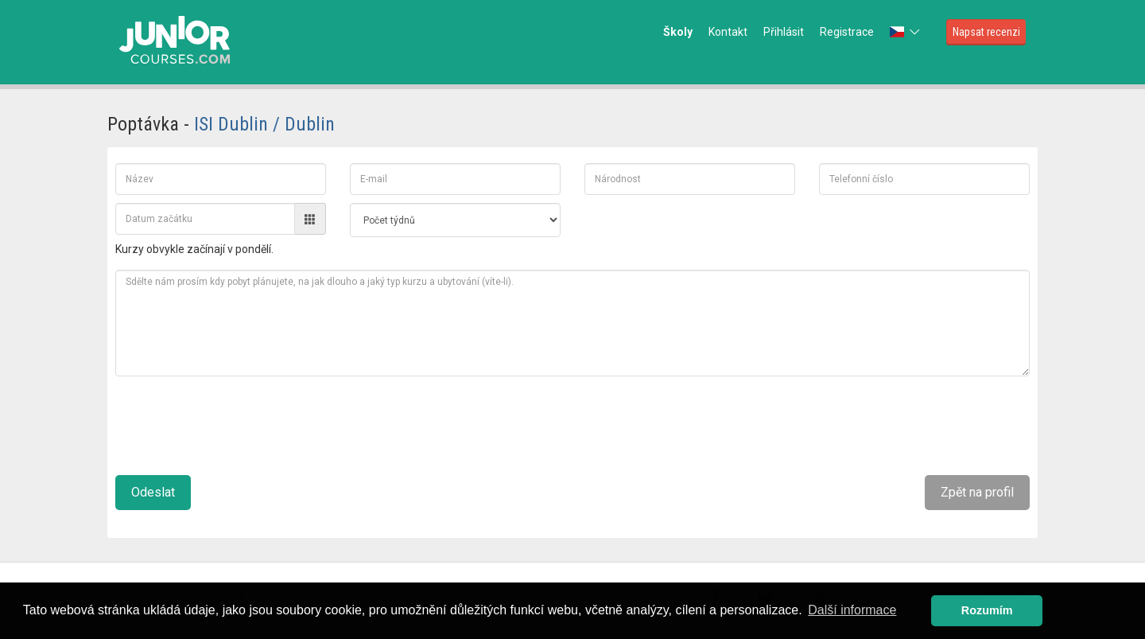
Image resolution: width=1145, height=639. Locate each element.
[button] (906, 32)
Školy (678, 31)
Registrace (847, 31)
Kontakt (727, 31)
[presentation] (236, 419)
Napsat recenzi (986, 31)
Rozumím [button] (987, 610)
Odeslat (153, 492)
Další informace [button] (852, 610)
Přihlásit (783, 31)
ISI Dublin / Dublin (264, 124)
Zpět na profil (977, 492)
